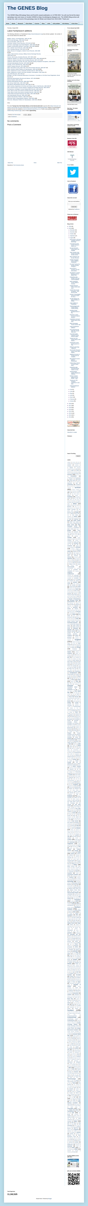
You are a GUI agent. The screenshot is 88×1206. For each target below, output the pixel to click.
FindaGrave (77, 684)
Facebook (69, 656)
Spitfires (68, 1053)
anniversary (78, 479)
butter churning (70, 533)
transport (77, 1090)
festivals (74, 676)
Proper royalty (69, 968)
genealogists (69, 719)
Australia (69, 496)
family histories (76, 660)
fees (78, 675)
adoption (71, 467)
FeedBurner (77, 209)
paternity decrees (77, 935)
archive (70, 485)
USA (73, 1112)
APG (70, 481)
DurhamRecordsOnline (72, 622)
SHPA (78, 1039)
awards (68, 498)
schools (68, 1008)
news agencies (76, 898)
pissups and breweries (76, 948)
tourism (75, 1087)
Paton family (71, 937)
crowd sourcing (73, 586)
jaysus (69, 812)
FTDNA (68, 710)
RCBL (68, 977)
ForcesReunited (70, 698)
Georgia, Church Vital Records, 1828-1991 (17, 64)
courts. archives (76, 583)
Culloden (71, 587)
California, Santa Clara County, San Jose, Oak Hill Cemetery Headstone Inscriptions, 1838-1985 (30, 61)
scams (75, 1005)
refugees (68, 980)
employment (69, 636)
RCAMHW (77, 976)
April (71, 395)
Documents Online (71, 617)
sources (77, 1049)
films (68, 682)
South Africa (69, 1050)
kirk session (76, 816)
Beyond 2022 (74, 505)
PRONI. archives (75, 965)
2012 (70, 415)
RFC (77, 989)
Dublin (77, 618)
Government (72, 740)
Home (7, 23)
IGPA (80, 781)
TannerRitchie (77, 1067)
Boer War (77, 513)
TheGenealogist (71, 1079)
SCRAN (79, 1032)
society (71, 1046)
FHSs (79, 679)
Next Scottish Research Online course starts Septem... (75, 351)
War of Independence (71, 1126)
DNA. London (76, 615)
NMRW (77, 903)
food (72, 695)
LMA (68, 836)
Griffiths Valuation (70, 742)
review (76, 987)
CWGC (77, 589)
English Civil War (71, 643)
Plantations (71, 949)
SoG (68, 1049)
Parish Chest (76, 931)
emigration (69, 635)
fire (78, 689)
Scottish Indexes (70, 1028)
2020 (70, 226)
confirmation (76, 575)
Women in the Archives (71, 1143)
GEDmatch (79, 716)
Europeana (74, 648)
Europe (79, 647)
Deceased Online (74, 600)
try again (77, 1094)
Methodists (79, 860)
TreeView (79, 1091)
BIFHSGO (69, 506)
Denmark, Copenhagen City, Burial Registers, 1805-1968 (21, 44)
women (76, 1142)
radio (74, 972)
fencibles (69, 676)
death (78, 596)
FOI (73, 694)
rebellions (79, 977)
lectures (72, 825)
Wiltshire (79, 1140)
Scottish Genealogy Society (73, 1025)
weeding (77, 1133)
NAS (75, 885)
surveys (70, 1066)
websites (71, 1133)
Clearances (69, 561)
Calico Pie (74, 534)
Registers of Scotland (75, 980)
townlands (71, 1088)
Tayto (70, 1070)
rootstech (69, 994)
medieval (71, 855)
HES (77, 762)
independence (69, 785)
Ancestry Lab (78, 474)
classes (77, 559)
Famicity (74, 658)
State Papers (72, 1056)
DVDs (68, 624)
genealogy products (75, 726)
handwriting (77, 752)
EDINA (68, 628)
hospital (79, 773)
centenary (69, 550)
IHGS (73, 783)
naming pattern (70, 885)
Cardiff (78, 538)
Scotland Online (78, 1011)
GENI (75, 728)
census (77, 545)
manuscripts (74, 846)
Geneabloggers (76, 717)
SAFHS (69, 1003)
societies (79, 1045)
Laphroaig (74, 823)
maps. (71, 847)
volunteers (69, 1121)
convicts (69, 579)
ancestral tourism (75, 473)
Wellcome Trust (70, 1135)
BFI (78, 505)
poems (68, 952)
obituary (76, 913)
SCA (71, 1005)
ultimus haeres (76, 1104)
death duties (69, 597)
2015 (70, 409)
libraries (78, 828)
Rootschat (69, 993)
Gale (73, 713)
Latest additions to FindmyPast (74, 303)
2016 (70, 407)
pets (71, 944)
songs (73, 1049)
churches (69, 557)
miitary (78, 863)
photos (76, 946)
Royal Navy (70, 998)
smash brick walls (76, 1042)
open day (75, 920)
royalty (77, 998)
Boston (68, 517)
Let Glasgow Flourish (75, 826)
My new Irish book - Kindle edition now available (74, 249)
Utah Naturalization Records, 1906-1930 (17, 95)
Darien (76, 592)
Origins (79, 923)
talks (70, 1067)
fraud (78, 701)
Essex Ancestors (72, 646)
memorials (69, 857)
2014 (70, 411)
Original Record (71, 923)
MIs (80, 870)
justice (74, 815)
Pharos (76, 944)
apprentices (69, 483)
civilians (68, 559)
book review (75, 514)
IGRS (69, 783)
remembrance (72, 983)
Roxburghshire (69, 997)
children (68, 554)
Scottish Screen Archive (71, 1032)
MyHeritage (70, 881)
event (78, 650)
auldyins (76, 495)
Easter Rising (76, 625)
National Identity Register (73, 892)
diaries (68, 604)
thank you (74, 1074)
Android (79, 477)
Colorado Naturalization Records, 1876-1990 (18, 63)
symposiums (75, 1066)
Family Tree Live (72, 668)
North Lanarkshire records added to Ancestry (74, 282)
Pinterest (68, 948)
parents (68, 931)
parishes (69, 933)
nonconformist (70, 905)
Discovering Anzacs (70, 611)
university (79, 1108)
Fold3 (77, 694)
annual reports (73, 480)
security (68, 1037)
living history (69, 835)
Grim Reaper (78, 742)
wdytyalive (76, 1129)
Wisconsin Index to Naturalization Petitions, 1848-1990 (20, 98)
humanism (77, 777)
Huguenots (71, 777)
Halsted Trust (71, 752)
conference (69, 572)
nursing (70, 913)
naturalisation (70, 894)
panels (77, 930)
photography (69, 946)
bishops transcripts (71, 509)
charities (74, 551)
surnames (74, 1064)
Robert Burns (78, 990)
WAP (73, 1122)
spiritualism (77, 1052)
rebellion (73, 977)
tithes (80, 1081)
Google (76, 737)
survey (79, 1064)
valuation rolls (70, 1117)
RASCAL (77, 973)
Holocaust (79, 770)
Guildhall (77, 748)
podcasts (75, 951)
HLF (77, 769)
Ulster (79, 1100)
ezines (78, 654)
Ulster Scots (69, 1104)
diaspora (77, 604)
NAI (77, 884)
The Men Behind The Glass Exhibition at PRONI (74, 300)
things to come (70, 1080)
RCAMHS (72, 976)
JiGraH (70, 814)
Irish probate (56, 23)
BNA (72, 513)
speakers (70, 1052)
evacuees (74, 650)
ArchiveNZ (69, 487)
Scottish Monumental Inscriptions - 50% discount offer (74, 291)
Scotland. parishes (72, 1013)
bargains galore (71, 502)
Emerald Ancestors (72, 633)
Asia (68, 493)
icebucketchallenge (70, 780)
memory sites (76, 857)
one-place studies (70, 919)
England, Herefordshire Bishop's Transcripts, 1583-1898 (21, 46)
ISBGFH (72, 808)
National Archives (77, 887)
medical (72, 853)
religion (79, 981)
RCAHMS (69, 975)
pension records (75, 939)
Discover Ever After (75, 610)
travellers (73, 1091)
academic (69, 464)
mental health (76, 859)
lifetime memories (70, 831)
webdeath (73, 1132)
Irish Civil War (76, 800)
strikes (68, 1060)
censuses (78, 547)
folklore (68, 695)
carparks (76, 540)
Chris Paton (29, 23)
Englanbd (69, 639)
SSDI (78, 1055)
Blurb (68, 513)
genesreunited (70, 727)
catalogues (76, 543)
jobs (78, 814)
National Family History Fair (75, 888)
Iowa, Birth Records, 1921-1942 (15, 73)
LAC (70, 819)
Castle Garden (76, 541)
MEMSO (68, 859)
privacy (68, 959)
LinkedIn (68, 832)
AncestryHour (69, 477)
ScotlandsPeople (71, 1017)
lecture (68, 825)
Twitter (75, 1095)
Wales (75, 1121)
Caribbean (69, 540)
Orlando (77, 924)
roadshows (71, 990)
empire (76, 635)
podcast (68, 951)
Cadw (68, 534)
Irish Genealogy (71, 803)
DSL (73, 618)
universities (70, 1108)
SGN (69, 1038)
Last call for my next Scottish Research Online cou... (74, 245)
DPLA (70, 618)
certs (74, 550)
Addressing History (77, 466)
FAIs (73, 657)
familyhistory (69, 671)
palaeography (70, 930)
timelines (77, 1080)
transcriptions (70, 1090)
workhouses (70, 1144)
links (73, 832)
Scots (78, 1020)
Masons (68, 852)
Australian (77, 496)
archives (78, 487)
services (79, 1037)
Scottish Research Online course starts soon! (75, 287)
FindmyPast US (71, 689)
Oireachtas (74, 916)
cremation (74, 585)
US (68, 1112)
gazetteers (71, 714)
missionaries (71, 871)
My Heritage (78, 878)
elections (77, 629)
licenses (77, 829)
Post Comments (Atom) (18, 165)
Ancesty (75, 477)
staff (68, 1056)
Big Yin (77, 506)
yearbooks (69, 1150)
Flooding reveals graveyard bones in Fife (75, 311)
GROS (71, 746)
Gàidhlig (68, 713)
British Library (70, 524)
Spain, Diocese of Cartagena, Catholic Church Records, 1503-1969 (23, 50)
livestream (77, 833)
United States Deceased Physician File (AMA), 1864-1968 (21, 93)
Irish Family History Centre (73, 801)
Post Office (77, 955)
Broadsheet (76, 527)
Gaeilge (70, 712)
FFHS (79, 677)
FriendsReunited (70, 709)
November (72, 232)
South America (78, 1050)
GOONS (69, 738)
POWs (68, 956)
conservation (76, 576)
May (71, 393)
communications (70, 568)
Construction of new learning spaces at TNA (74, 344)
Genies (69, 730)
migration (73, 863)
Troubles (71, 1092)
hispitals (74, 763)
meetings (77, 855)
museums (71, 877)
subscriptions (70, 1062)
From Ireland (77, 709)
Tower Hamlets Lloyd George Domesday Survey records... (75, 253)
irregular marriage (70, 807)
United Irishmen (70, 1105)
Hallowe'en (79, 751)
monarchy (69, 873)
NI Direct (72, 901)
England (78, 640)
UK (80, 1097)
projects (70, 962)
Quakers (74, 970)
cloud (70, 562)
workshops (69, 1146)
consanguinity (69, 576)
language (77, 822)
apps (77, 483)
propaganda (69, 966)
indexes (75, 785)
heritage (69, 762)
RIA (80, 989)
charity (79, 551)
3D (72, 463)
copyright (79, 579)
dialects (77, 603)
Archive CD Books (76, 485)
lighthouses (77, 831)
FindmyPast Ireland (72, 687)
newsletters (69, 899)
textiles (68, 1074)
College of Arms (72, 564)
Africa (77, 469)
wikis (72, 1140)
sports (68, 1055)
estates (77, 646)
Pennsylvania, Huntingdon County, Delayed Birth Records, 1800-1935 (24, 89)
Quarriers (79, 970)
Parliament (78, 932)
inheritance (77, 788)
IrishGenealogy (76, 805)
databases (75, 593)
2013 (70, 413)
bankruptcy (74, 500)
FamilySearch (14, 116)
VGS (68, 1118)
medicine (79, 853)
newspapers (77, 899)
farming (74, 675)
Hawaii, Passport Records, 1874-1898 (16, 66)
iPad (77, 794)
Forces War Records (73, 696)
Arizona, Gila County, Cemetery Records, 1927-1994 (20, 57)
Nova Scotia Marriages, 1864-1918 (15, 40)
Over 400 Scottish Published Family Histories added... (74, 335)
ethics (68, 647)
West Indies (73, 1137)
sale (68, 1004)
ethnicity (73, 647)
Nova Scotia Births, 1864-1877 (14, 41)
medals (73, 852)
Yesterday (76, 1150)
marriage (76, 850)
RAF (77, 972)
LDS (78, 823)
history (79, 767)
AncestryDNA (74, 476)
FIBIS (77, 681)
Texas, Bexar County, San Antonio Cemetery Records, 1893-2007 (23, 90)
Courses (37, 23)
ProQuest (75, 968)
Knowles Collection (70, 818)
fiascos (72, 681)
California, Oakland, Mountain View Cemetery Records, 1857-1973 (23, 60)
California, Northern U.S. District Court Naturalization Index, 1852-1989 (24, 58)
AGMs (72, 470)
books (75, 516)
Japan (79, 811)
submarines (76, 1060)
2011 (70, 417)
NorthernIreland (77, 910)
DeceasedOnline (71, 601)
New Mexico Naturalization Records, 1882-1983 (19, 84)
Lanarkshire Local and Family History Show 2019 (75, 320)
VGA (78, 1117)
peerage (74, 938)
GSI (75, 746)
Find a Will (73, 682)
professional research (71, 960)
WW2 (75, 1149)
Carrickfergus (69, 541)
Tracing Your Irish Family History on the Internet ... (75, 339)
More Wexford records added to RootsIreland (75, 360)
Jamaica (74, 811)
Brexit (70, 519)
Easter (68, 625)
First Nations (69, 691)
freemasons (77, 705)
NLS (75, 902)
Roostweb (77, 991)
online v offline (78, 919)
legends (68, 826)
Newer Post (10, 162)
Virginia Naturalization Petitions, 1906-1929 (17, 96)
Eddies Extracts (76, 626)
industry (70, 788)
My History (71, 880)
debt (80, 597)
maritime (69, 849)
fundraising (74, 710)
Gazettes (77, 714)
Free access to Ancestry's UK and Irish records (74, 269)
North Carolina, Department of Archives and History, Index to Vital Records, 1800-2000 (28, 86)
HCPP (68, 755)
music (73, 878)
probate (75, 959)
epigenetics (74, 644)
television (76, 1071)
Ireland (69, 796)
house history (78, 774)
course (68, 582)
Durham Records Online (72, 621)
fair (78, 656)
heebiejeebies (78, 756)
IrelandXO (69, 800)
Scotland (70, 1010)
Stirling (78, 1059)
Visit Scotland (76, 1119)
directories (75, 607)
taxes (73, 1069)
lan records (75, 819)
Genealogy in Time (71, 724)
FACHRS (75, 656)
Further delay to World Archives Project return (75, 364)
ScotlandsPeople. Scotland (72, 1018)
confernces (69, 575)
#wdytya (68, 462)
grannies (70, 741)
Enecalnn (76, 636)
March (71, 397)
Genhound (69, 728)
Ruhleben (69, 1000)
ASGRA (78, 492)
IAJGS (74, 778)
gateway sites (78, 713)
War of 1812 (77, 1125)
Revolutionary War (70, 989)
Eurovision (69, 650)
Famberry (69, 658)
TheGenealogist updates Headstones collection (75, 373)
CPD (68, 585)
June (71, 391)
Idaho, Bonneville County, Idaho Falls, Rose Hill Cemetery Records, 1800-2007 (26, 67)
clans (73, 559)
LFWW (68, 828)
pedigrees (69, 938)
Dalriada (71, 592)
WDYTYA (76, 1128)
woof (78, 1143)
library (72, 829)
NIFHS (77, 901)
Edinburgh (75, 628)
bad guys (77, 499)
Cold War (79, 562)
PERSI (76, 941)
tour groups (69, 1087)
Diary (43, 23)
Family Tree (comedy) (71, 665)
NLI (71, 902)
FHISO (68, 679)
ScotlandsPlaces (71, 1020)
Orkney (71, 924)
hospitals (71, 774)
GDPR (68, 716)
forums (68, 701)
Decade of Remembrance (75, 599)
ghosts (79, 730)
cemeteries (69, 545)
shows (74, 1039)
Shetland (77, 1038)
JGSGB (79, 812)
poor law (79, 954)
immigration (75, 784)
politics (68, 954)
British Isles (76, 523)
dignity (68, 607)
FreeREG (69, 706)
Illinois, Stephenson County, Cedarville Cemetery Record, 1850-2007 (24, 70)
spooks (73, 1053)
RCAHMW (78, 975)
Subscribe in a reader (72, 432)
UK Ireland (73, 1098)
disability (69, 608)
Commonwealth (70, 566)
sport (78, 1053)
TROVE (77, 1092)
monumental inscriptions (72, 874)
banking (68, 500)
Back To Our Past (77, 498)
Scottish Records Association (73, 1031)
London (69, 839)
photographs (75, 945)
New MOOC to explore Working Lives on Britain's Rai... (75, 274)
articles (73, 492)
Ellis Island (76, 632)
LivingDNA (77, 835)
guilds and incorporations (72, 749)
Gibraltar (70, 731)
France (74, 701)
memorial (77, 856)
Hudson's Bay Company (76, 776)
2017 (70, 405)
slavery (79, 1041)
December (72, 230)
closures (74, 561)
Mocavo (77, 871)
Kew (78, 815)
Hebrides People (70, 756)
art (70, 492)
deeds (79, 601)
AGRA (77, 470)
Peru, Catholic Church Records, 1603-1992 (17, 47)
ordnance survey (75, 921)
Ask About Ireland (75, 493)
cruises (79, 586)
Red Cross (71, 979)
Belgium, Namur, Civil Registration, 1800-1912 (18, 38)
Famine (77, 674)
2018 (70, 403)
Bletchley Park (70, 512)
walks (68, 1122)
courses (75, 582)
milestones (69, 864)
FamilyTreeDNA (70, 674)
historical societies (73, 767)
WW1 (73, 1147)
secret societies (76, 1035)
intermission (69, 791)
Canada (69, 537)
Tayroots (79, 1069)
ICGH (68, 781)
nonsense (77, 905)
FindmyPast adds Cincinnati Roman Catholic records (74, 368)
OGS (68, 916)
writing (68, 1147)
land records (75, 821)
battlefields (77, 502)
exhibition (77, 651)
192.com (73, 462)
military (75, 864)
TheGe (77, 1077)
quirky (70, 972)
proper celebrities (76, 966)
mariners (77, 847)
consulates (69, 578)
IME (70, 784)
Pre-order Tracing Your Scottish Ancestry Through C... (75, 265)
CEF (77, 544)
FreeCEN (69, 703)
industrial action (77, 787)
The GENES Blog (27, 8)
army (79, 491)
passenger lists (74, 934)
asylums (69, 495)
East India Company (75, 624)
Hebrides (77, 755)
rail (67, 973)
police (77, 952)
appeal (78, 481)
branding (79, 517)
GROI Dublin (72, 745)
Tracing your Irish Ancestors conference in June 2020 (75, 382)
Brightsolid (76, 519)
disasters (76, 608)
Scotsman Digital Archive (71, 1021)
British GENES (77, 520)
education (69, 629)
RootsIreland (75, 993)
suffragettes (78, 1062)
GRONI (79, 745)
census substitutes (70, 547)
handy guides (70, 753)
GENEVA (77, 727)
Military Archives (70, 866)
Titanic (68, 1081)
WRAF (77, 1146)
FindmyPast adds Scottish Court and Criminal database (74, 278)
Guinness (69, 751)
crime (79, 585)
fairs (68, 657)
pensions (69, 941)
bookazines (69, 516)
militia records (71, 870)
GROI (79, 744)
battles (68, 503)
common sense (74, 565)
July (71, 389)
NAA (74, 884)
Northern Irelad (70, 907)
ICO (71, 781)
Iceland (77, 780)
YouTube (74, 1151)
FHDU (75, 678)
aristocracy (75, 491)
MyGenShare (77, 880)
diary (73, 604)
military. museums (70, 869)
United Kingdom (78, 1105)
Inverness (77, 792)
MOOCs (69, 875)
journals (68, 815)
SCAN (79, 1005)
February (72, 399)
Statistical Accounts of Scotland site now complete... (75, 355)
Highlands (69, 763)
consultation (76, 578)
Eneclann (69, 638)
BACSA (71, 499)
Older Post (59, 162)
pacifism (76, 928)
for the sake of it (78, 695)
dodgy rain (79, 617)
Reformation (77, 979)
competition (75, 569)
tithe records (74, 1081)
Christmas (76, 555)
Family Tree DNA (77, 667)
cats (68, 544)
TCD (73, 1070)
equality (79, 644)
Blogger (50, 1198)
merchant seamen (71, 860)
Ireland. (68, 798)
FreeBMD (77, 702)
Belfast (75, 503)
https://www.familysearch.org (35, 34)
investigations (69, 794)
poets (73, 952)
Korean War (78, 818)
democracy (71, 603)
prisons (77, 958)
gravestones (76, 741)
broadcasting (69, 527)
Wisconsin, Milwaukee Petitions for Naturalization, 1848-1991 (22, 99)
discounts (69, 610)
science (76, 1008)
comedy (79, 564)
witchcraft (71, 1142)
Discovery (78, 611)
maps (79, 846)
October (72, 233)
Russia (74, 1000)
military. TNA (78, 869)
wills (75, 1140)
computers (77, 571)
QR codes (69, 970)
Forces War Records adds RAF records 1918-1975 (74, 331)
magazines (70, 843)
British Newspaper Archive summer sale (75, 324)
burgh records (70, 528)
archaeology (70, 484)
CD (72, 544)
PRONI (69, 963)
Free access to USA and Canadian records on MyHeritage (75, 240)
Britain (68, 520)
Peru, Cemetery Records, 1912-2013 (16, 49)
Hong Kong (74, 773)
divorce (79, 612)
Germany (75, 730)
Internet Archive (77, 791)
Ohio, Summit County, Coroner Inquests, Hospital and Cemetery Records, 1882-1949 (28, 87)
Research (20, 23)
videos (73, 1118)
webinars (79, 1132)
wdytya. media (69, 1129)
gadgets (79, 710)
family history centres (71, 661)
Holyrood (70, 771)
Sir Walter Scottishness (71, 1041)
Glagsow (77, 731)
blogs (76, 512)
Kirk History (65, 23)
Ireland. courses (76, 798)
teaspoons (77, 1070)
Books (13, 23)
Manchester (73, 845)
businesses (76, 531)
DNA (74, 614)
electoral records (71, 631)
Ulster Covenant (73, 1101)
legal (77, 825)
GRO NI (75, 744)
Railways (72, 973)
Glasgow (69, 733)
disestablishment (73, 612)
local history (74, 836)
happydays (77, 753)
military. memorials (75, 867)
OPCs (70, 920)
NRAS (70, 912)
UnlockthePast (70, 1111)
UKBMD (74, 1100)
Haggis (73, 751)
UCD (70, 1097)
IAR (78, 778)
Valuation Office (76, 1115)
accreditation (69, 466)
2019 (70, 228)
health (72, 755)
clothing (79, 561)
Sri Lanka (74, 1055)
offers (77, 914)
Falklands (77, 657)
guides (72, 748)
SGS (73, 1038)
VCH (75, 1117)
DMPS (70, 614)
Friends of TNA (74, 708)
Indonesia (71, 787)
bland (77, 510)
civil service (77, 558)
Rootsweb (77, 994)
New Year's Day (74, 896)
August (72, 237)
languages (69, 823)
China (75, 554)
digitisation (76, 605)
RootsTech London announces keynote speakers (75, 316)
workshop (77, 1144)
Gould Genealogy (77, 738)
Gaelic (76, 712)
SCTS (70, 1034)
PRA (73, 956)
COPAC (74, 579)
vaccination (76, 1114)
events (69, 651)
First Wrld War (76, 692)
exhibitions (69, 653)
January (72, 401)
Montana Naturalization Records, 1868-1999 (18, 81)
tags (80, 1066)
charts (70, 552)
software (76, 1048)
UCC (80, 1095)
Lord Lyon (77, 839)
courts (68, 583)
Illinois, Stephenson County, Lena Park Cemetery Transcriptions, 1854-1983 (25, 72)
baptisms (79, 500)
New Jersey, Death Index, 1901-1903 (16, 83)
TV (68, 1095)
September (72, 235)
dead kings (73, 596)
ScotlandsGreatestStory (72, 1015)
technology (69, 1071)
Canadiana (74, 538)
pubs (78, 969)
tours (80, 1087)
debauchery (75, 597)
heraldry (74, 759)
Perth (75, 942)
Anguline (71, 478)
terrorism (77, 1073)
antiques (79, 480)
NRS (74, 912)
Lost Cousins (78, 840)
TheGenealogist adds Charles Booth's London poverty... (74, 307)
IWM (78, 809)
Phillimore (69, 945)
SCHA (78, 1007)
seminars (74, 1037)
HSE (69, 776)
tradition (77, 1088)
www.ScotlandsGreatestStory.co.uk (32, 109)
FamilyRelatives (77, 671)
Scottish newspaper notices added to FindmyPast (74, 261)
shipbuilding (69, 1039)
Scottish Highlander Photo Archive (73, 1027)
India (79, 785)
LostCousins (72, 842)
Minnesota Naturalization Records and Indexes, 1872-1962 (21, 78)
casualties (69, 543)
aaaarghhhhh (77, 463)
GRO (70, 744)
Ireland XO (76, 797)
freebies (69, 702)
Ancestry (69, 474)
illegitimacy (78, 783)
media (79, 852)
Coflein (73, 562)
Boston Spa (74, 517)
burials (69, 530)
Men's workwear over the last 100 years (74, 257)
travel (68, 1091)
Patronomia (77, 937)
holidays (74, 770)
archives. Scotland (75, 489)
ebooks (68, 626)
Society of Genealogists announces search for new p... (75, 295)
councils (77, 580)
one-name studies (75, 917)
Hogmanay (69, 770)
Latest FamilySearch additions (74, 327)
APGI (74, 481)
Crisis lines (74, 23)
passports (69, 935)
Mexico (69, 861)
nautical (75, 894)
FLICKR (68, 694)
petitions (79, 942)
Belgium (68, 505)
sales (73, 1004)
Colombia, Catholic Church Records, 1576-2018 (19, 43)
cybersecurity (69, 590)
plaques (77, 949)
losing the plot (70, 840)
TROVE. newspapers (71, 1094)
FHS (73, 679)
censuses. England (75, 548)
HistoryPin (72, 769)
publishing (74, 969)
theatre (71, 1077)
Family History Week (76, 664)
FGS (71, 678)
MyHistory (69, 884)
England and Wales (75, 641)
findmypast (70, 685)
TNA (73, 1083)
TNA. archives (76, 1084)
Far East (69, 675)
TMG (69, 1083)
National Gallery (76, 891)
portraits (71, 955)
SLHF (70, 1042)
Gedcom (73, 716)
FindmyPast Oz (71, 688)
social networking (72, 1045)
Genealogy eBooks (72, 721)
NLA (68, 902)
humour (68, 778)
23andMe (69, 463)
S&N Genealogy (75, 1001)
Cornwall (71, 580)
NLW (73, 904)
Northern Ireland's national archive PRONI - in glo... (74, 377)
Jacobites (69, 811)
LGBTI (73, 828)
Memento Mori (70, 856)
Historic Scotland (77, 766)
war (76, 1122)
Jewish (73, 812)
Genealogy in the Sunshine (73, 723)
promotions (76, 962)
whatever (75, 1139)
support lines (72, 1063)
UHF (74, 1097)
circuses (75, 557)
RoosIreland (71, 991)
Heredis (76, 760)
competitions (69, 571)
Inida (68, 790)
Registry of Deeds (71, 981)
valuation (69, 1115)
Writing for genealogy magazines (74, 347)
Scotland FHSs (70, 1011)
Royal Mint (77, 997)
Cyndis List (76, 590)
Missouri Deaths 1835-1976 (14, 80)
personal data (69, 942)
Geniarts (79, 728)
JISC (74, 814)
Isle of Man (78, 808)
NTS (80, 912)
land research (70, 822)
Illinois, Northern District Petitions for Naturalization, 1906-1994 (22, 69)
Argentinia (69, 491)
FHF (78, 678)
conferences (70, 573)
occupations (70, 914)
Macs (78, 842)
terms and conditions (71, 1073)
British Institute (70, 523)
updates (77, 1111)
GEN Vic (70, 717)
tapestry (68, 1069)
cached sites (77, 533)
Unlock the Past (73, 1110)
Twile (72, 1095)
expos (73, 654)
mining (76, 870)
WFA (71, 1139)
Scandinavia (72, 1007)
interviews (72, 792)
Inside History (75, 790)
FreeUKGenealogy (77, 706)
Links (48, 23)
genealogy (76, 720)
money (77, 873)
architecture (78, 484)
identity (75, 781)
